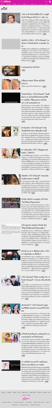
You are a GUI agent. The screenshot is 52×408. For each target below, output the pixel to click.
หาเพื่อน (15, 4)
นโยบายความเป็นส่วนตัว (18, 402)
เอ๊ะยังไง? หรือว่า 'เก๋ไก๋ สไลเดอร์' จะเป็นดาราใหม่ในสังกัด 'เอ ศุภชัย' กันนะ (35, 43)
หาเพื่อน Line (25, 4)
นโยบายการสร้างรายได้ (39, 402)
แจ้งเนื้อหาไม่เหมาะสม (35, 405)
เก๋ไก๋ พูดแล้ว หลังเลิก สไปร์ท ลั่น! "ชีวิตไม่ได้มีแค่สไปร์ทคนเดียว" (34, 226)
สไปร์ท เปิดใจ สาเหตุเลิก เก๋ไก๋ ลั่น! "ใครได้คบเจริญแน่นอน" (34, 200)
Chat (19, 4)
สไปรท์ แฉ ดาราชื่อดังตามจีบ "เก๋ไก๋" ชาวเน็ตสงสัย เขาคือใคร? (35, 252)
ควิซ (49, 392)
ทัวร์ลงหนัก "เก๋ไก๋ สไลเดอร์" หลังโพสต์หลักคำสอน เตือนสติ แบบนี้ (34, 129)
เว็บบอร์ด (8, 4)
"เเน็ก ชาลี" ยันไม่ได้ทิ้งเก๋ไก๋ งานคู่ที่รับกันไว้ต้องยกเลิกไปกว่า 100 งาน (35, 15)
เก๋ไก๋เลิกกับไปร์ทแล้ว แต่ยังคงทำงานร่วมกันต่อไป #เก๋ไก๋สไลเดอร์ (35, 335)
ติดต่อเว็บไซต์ (15, 405)
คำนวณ (24, 395)
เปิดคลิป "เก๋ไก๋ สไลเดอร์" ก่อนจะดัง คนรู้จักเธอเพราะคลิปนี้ (34, 177)
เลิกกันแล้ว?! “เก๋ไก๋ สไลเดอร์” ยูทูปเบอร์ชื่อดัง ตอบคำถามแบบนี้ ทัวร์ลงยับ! (35, 308)
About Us (48, 402)
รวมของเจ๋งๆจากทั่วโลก (30, 67)
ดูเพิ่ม (44, 34)
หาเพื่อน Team (33, 4)
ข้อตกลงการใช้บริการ (7, 402)
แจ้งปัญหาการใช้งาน (24, 405)
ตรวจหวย (46, 4)
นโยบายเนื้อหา (29, 402)
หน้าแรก (3, 4)
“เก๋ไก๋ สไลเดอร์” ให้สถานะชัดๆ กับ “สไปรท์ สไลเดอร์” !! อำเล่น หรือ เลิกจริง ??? (35, 279)
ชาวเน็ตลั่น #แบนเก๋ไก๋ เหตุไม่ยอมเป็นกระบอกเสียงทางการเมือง (34, 363)
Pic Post (40, 4)
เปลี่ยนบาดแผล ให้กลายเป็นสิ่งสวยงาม (33, 82)
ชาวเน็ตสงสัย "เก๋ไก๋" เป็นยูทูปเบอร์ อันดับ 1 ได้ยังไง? (34, 151)
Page (28, 395)
